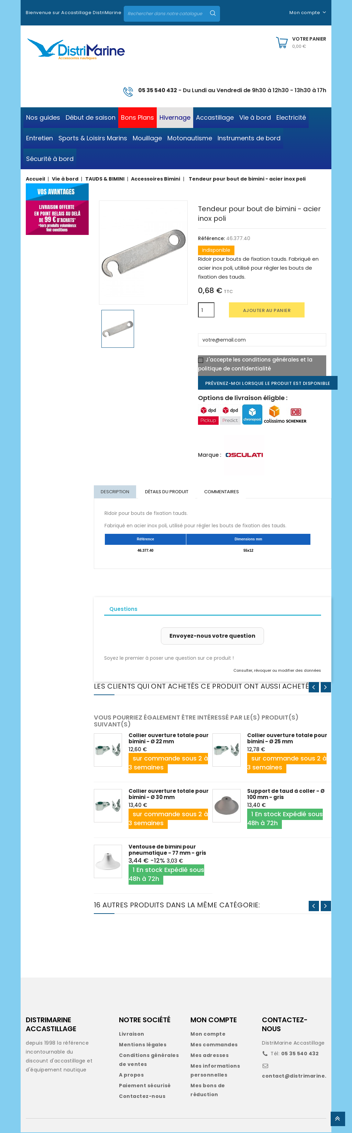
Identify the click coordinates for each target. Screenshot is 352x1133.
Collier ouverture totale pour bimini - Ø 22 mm (169, 739)
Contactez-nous (142, 1096)
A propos (131, 1075)
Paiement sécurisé (145, 1086)
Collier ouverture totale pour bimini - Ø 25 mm (287, 739)
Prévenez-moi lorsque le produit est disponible (267, 383)
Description (115, 492)
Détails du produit (167, 492)
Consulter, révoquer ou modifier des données (277, 671)
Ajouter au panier (267, 310)
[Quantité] (206, 309)
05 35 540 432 (157, 90)
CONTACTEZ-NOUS (285, 1025)
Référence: (211, 238)
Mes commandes (214, 1045)
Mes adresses (209, 1056)
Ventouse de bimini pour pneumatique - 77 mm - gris (167, 850)
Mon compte (208, 1034)
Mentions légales (142, 1045)
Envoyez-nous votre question (212, 636)
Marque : (209, 454)
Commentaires (223, 492)
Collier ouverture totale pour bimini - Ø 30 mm (169, 794)
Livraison (131, 1034)
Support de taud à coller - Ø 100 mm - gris (285, 794)
